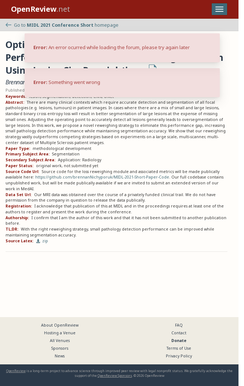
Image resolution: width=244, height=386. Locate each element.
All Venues (60, 340)
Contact (178, 332)
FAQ (179, 325)
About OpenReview (60, 325)
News (60, 356)
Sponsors (59, 348)
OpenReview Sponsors (115, 375)
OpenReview (16, 370)
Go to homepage (62, 25)
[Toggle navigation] (219, 9)
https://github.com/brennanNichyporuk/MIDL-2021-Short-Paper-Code (102, 177)
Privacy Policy (179, 356)
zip (42, 240)
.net (40, 9)
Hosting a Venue (60, 332)
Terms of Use (179, 348)
